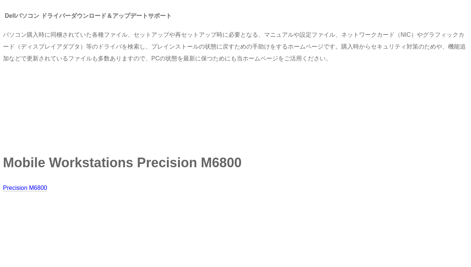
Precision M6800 (25, 188)
